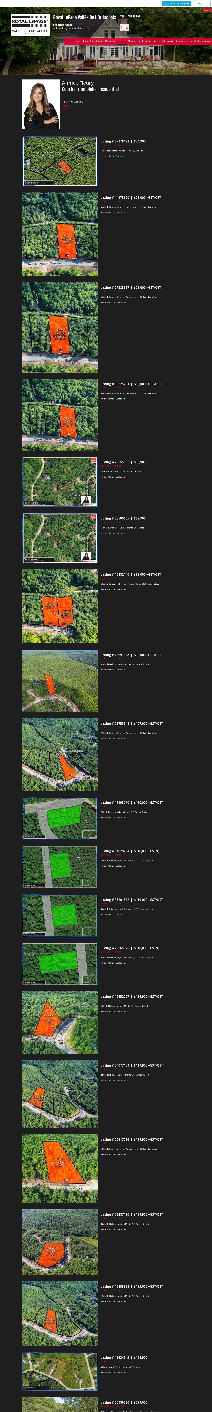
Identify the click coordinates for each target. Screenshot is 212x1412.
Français (207, 10)
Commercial (159, 40)
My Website (68, 109)
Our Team (121, 40)
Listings (84, 40)
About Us (132, 40)
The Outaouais (96, 40)
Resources (110, 40)
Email (122, 20)
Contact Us (181, 40)
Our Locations (145, 40)
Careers (170, 40)
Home (76, 40)
